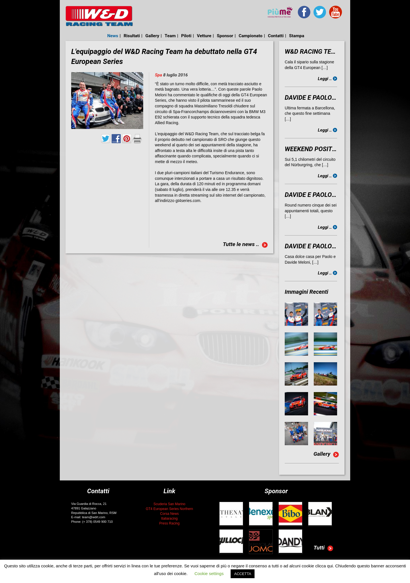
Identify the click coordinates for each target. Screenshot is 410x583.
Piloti (186, 35)
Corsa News (169, 514)
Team (170, 35)
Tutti (323, 548)
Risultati (132, 35)
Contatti (276, 35)
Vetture (204, 35)
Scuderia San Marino (169, 504)
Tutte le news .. (245, 245)
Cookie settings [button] (209, 573)
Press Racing (169, 523)
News (112, 35)
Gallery (152, 35)
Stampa (296, 35)
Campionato (250, 35)
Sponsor (225, 35)
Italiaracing (169, 518)
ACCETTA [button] (242, 574)
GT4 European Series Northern (169, 509)
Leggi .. (327, 78)
